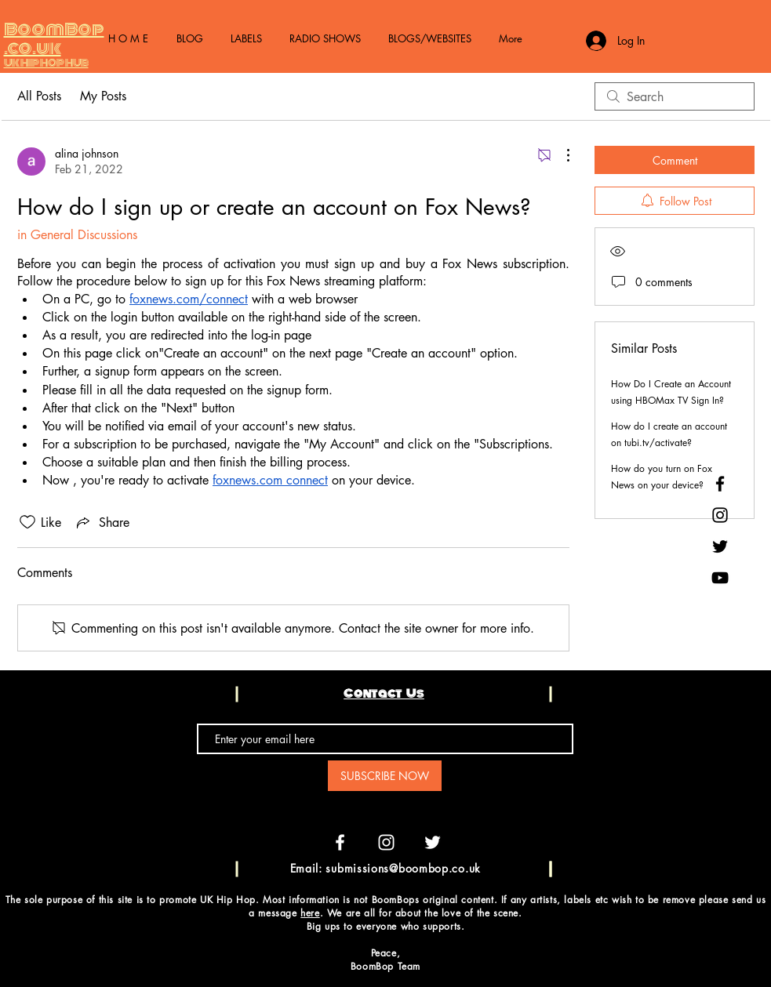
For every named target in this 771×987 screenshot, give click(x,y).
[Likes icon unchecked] (27, 522)
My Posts (103, 96)
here (309, 913)
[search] (675, 96)
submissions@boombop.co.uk (403, 868)
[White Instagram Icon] (386, 842)
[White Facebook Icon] (340, 842)
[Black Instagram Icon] (720, 515)
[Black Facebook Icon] (720, 484)
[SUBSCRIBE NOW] (385, 775)
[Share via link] (101, 522)
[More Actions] (560, 155)
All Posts (39, 96)
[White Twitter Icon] (432, 842)
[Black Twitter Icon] (720, 546)
